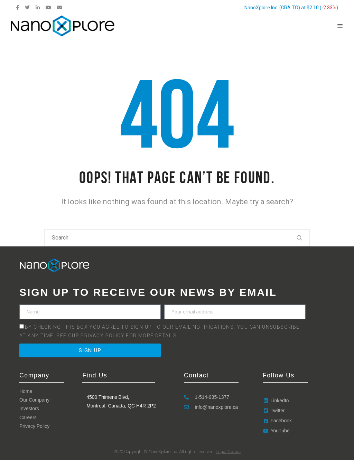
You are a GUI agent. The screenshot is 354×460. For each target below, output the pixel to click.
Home (25, 391)
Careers (28, 417)
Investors (29, 408)
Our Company (34, 400)
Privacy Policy (103, 335)
